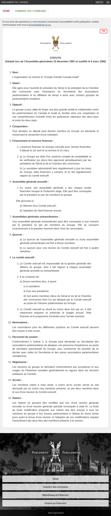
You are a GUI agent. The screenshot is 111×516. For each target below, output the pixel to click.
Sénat (6, 11)
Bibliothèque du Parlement (55, 495)
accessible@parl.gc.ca (40, 25)
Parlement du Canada (15, 2)
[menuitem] (99, 2)
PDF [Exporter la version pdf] (103, 31)
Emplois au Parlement (55, 503)
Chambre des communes (30, 11)
